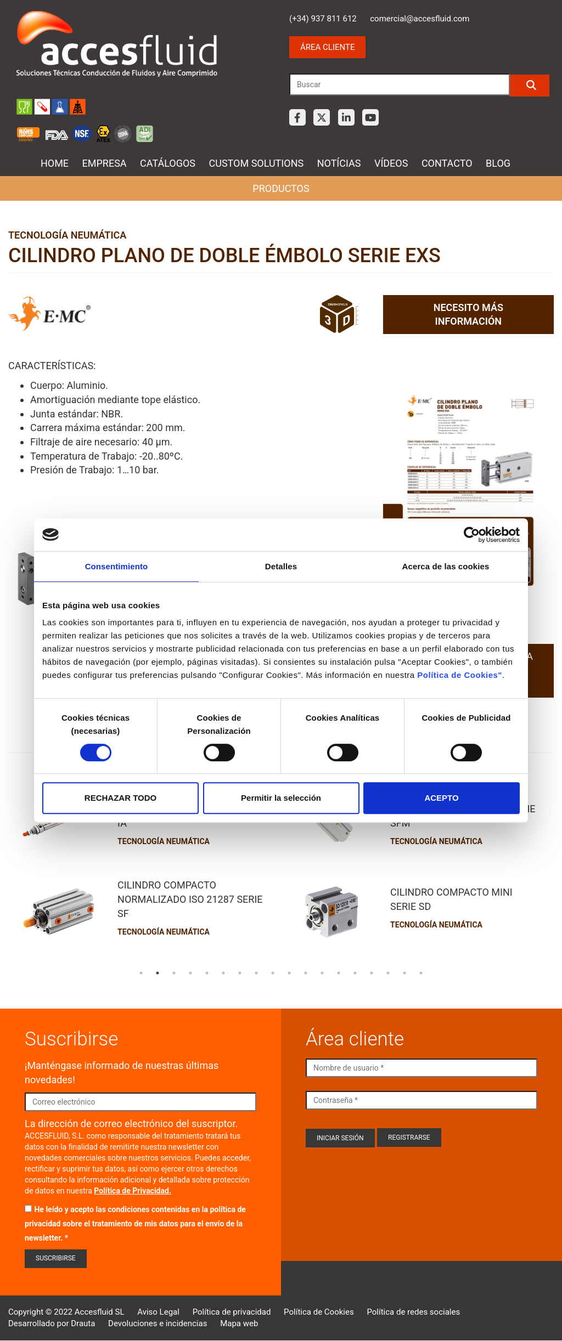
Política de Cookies (319, 1312)
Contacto (447, 163)
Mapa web (239, 1323)
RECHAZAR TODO (120, 797)
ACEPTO (441, 797)
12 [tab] (322, 972)
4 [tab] (190, 972)
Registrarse (409, 1137)
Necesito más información (468, 314)
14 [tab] (355, 972)
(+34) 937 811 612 (323, 19)
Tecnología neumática (67, 235)
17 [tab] (404, 972)
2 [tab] (157, 972)
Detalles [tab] (281, 566)
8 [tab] (256, 972)
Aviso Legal (158, 1312)
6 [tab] (223, 972)
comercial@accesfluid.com (419, 19)
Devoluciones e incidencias (157, 1323)
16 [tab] (388, 972)
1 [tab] (141, 972)
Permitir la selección (281, 797)
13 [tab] (338, 972)
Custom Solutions (256, 163)
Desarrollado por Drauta (51, 1323)
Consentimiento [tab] (116, 566)
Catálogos (167, 163)
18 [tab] (420, 972)
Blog (498, 163)
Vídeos (391, 163)
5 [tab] (206, 972)
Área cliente (327, 47)
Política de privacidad (232, 1312)
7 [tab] (239, 972)
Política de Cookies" (459, 675)
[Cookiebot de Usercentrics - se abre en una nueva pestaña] (472, 535)
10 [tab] (289, 972)
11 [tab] (305, 972)
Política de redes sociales (413, 1312)
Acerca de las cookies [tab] (446, 566)
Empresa (104, 163)
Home (55, 163)
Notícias (339, 163)
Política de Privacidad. (132, 1190)
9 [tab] (272, 972)
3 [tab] (173, 972)
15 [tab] (371, 972)
